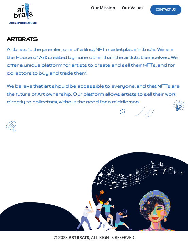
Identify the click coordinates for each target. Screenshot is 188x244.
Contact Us (166, 9)
